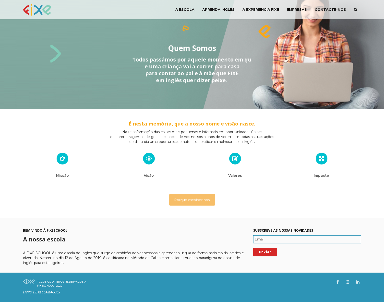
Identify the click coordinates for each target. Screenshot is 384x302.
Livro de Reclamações (41, 292)
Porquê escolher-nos (192, 200)
